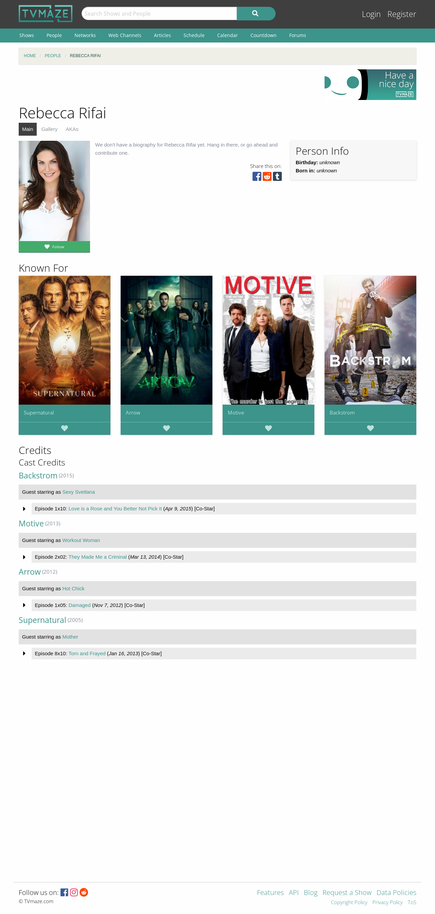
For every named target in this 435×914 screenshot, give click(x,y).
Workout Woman (81, 540)
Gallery (49, 129)
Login (371, 14)
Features (270, 893)
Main (27, 129)
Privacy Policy (387, 902)
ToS (412, 902)
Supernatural (39, 412)
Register (401, 14)
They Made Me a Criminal (97, 557)
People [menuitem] (54, 35)
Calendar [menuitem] (227, 35)
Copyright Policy (349, 902)
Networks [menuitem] (85, 35)
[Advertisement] (166, 84)
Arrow (133, 412)
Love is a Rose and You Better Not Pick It (115, 508)
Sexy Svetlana (78, 492)
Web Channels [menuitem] (124, 35)
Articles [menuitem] (162, 35)
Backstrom (342, 412)
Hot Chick (73, 588)
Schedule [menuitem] (194, 35)
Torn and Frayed (86, 653)
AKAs (72, 129)
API (294, 893)
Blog (310, 893)
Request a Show (347, 893)
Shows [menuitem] (26, 35)
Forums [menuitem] (297, 35)
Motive (236, 412)
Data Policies (396, 893)
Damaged (80, 605)
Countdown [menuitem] (263, 35)
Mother (70, 637)
